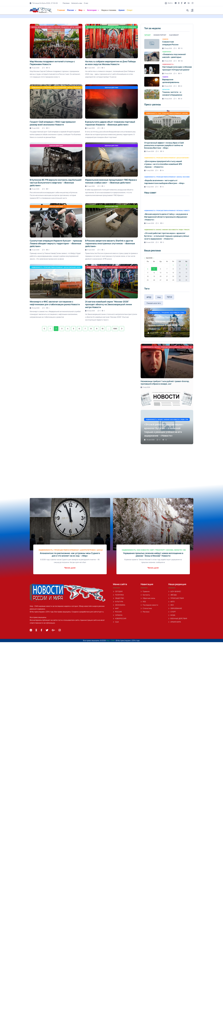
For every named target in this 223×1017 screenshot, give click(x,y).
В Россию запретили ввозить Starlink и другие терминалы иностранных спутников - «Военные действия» (110, 243)
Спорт (129, 10)
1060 (115, 328)
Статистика (146, 608)
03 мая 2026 (149, 151)
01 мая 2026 (34, 68)
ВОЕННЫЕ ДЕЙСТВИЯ (177, 618)
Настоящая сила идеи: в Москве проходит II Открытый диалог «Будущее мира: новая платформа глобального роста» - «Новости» (178, 71)
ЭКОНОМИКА (119, 605)
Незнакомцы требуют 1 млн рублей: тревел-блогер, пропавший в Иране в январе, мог (165, 382)
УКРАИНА (117, 615)
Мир (82, 10)
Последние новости (149, 605)
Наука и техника (108, 10)
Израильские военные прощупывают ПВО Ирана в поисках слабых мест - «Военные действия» (111, 181)
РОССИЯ (117, 612)
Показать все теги (154, 303)
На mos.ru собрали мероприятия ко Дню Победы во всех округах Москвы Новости (110, 63)
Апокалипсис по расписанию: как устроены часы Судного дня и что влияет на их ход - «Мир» (70, 554)
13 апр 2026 (149, 187)
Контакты (145, 595)
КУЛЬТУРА (118, 601)
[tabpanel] (167, 69)
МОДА (171, 615)
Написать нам (76, 3)
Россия (71, 10)
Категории (93, 10)
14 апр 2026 (149, 170)
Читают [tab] (147, 35)
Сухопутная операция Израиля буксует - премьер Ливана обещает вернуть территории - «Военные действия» (56, 243)
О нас (86, 3)
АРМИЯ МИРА (174, 622)
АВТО (171, 601)
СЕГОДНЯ (117, 591)
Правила (145, 591)
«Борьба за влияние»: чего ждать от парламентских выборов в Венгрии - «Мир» (164, 181)
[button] (192, 11)
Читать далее (69, 568)
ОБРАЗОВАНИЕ (175, 608)
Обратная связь (148, 598)
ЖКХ (171, 605)
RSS (143, 601)
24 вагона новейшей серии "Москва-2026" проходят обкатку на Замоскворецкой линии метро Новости (108, 304)
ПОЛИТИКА (118, 595)
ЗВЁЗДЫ (172, 595)
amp (149, 297)
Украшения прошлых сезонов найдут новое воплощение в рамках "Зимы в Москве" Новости (153, 554)
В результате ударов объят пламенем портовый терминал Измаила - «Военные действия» (110, 123)
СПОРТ (172, 612)
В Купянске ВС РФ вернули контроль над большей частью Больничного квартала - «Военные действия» (55, 182)
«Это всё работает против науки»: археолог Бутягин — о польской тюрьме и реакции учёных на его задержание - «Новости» (166, 236)
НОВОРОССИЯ (119, 618)
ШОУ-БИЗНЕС (174, 591)
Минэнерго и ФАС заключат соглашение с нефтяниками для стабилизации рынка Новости (55, 303)
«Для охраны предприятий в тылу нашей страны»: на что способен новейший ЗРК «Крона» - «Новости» (163, 164)
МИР (116, 608)
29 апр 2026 (167, 48)
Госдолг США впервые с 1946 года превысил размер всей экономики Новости (53, 123)
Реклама (66, 3)
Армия (121, 10)
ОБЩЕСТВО (118, 598)
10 (102, 328)
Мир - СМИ (110, 640)
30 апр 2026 (34, 308)
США (116, 622)
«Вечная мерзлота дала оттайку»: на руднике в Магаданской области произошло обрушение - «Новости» (166, 217)
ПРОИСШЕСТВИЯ (176, 598)
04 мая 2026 (149, 223)
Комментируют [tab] (160, 35)
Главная (61, 10)
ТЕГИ (169, 297)
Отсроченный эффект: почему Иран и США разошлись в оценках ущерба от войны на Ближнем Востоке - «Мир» (164, 145)
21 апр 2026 (145, 387)
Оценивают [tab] (174, 35)
